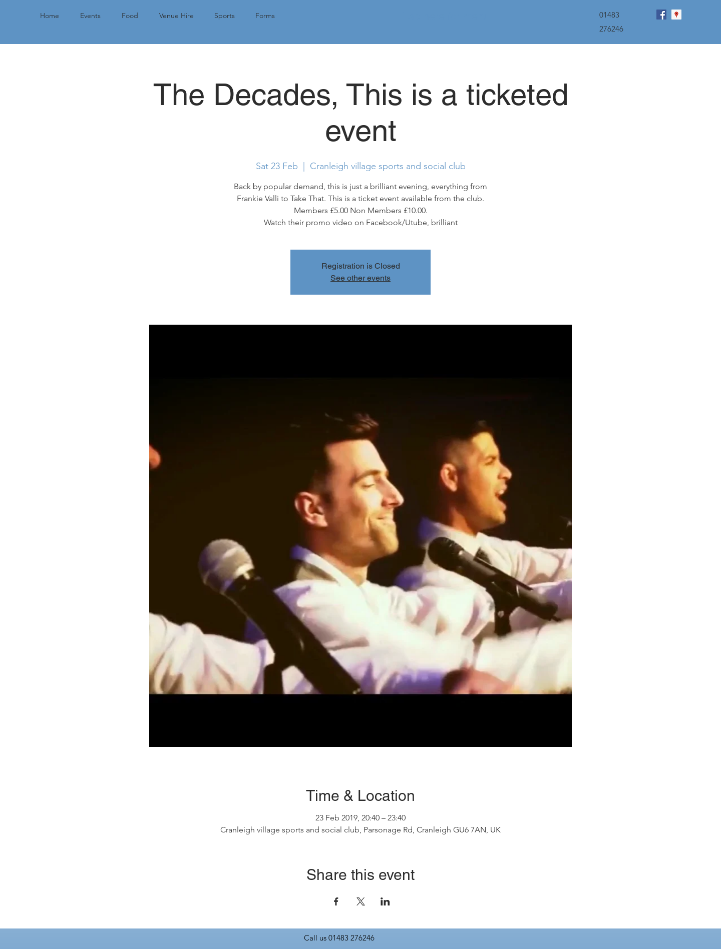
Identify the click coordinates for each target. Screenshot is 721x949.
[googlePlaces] (676, 15)
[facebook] (661, 15)
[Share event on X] (361, 901)
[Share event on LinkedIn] (385, 901)
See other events (360, 278)
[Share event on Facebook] (336, 901)
